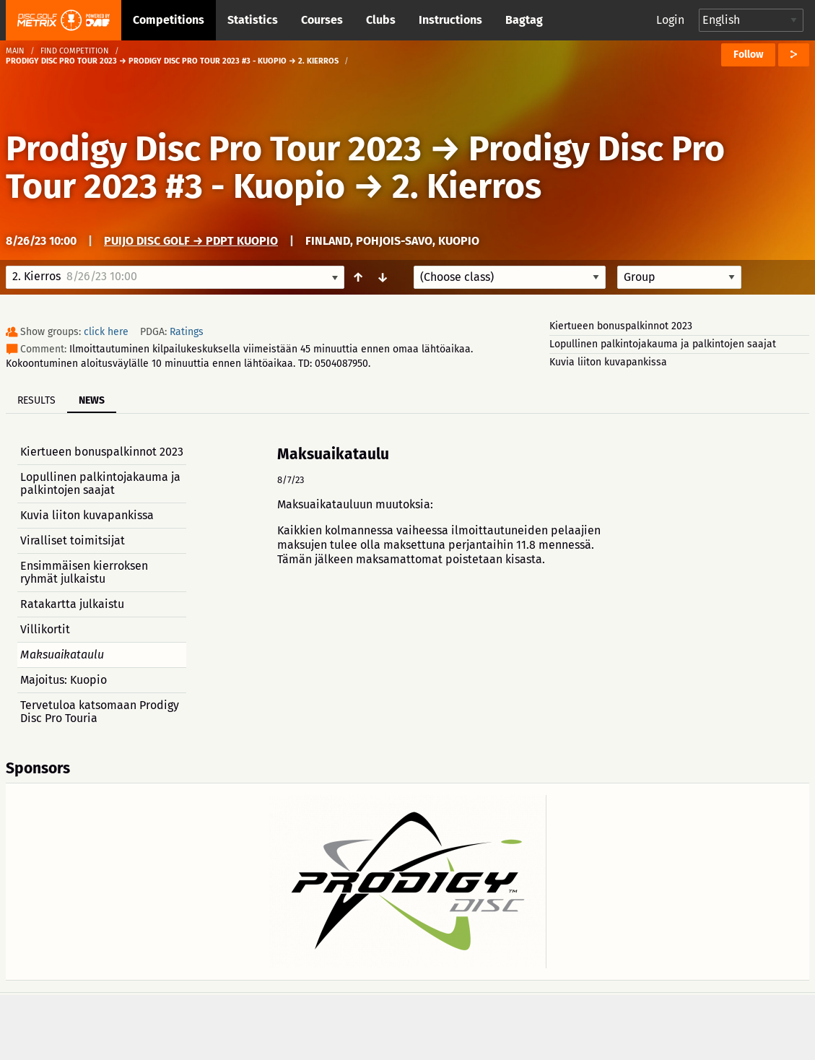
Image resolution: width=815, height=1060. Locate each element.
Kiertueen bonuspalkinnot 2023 (620, 326)
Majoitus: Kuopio (63, 680)
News (92, 400)
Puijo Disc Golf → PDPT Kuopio (191, 241)
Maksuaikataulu (62, 654)
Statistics (252, 20)
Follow (748, 54)
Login (670, 20)
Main (15, 51)
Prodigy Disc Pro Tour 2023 (214, 149)
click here (106, 332)
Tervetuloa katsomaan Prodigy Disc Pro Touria (99, 711)
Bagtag (524, 20)
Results (36, 400)
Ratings (187, 332)
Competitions (168, 20)
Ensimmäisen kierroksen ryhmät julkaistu (84, 572)
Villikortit (45, 629)
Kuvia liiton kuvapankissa (608, 362)
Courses (322, 20)
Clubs (381, 20)
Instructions (450, 20)
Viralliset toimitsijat (72, 540)
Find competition (74, 51)
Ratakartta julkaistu (72, 604)
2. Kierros (466, 186)
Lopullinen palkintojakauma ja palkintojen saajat (662, 344)
